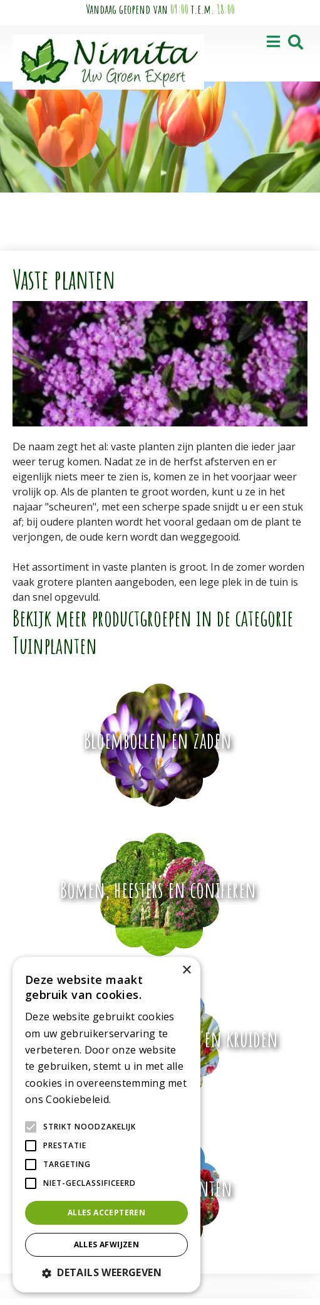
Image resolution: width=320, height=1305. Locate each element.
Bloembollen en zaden (158, 740)
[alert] (106, 1124)
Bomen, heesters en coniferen (158, 889)
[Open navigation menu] (273, 42)
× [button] (186, 970)
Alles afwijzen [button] (107, 1244)
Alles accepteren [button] (106, 1212)
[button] (106, 1272)
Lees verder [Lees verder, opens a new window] (135, 1100)
